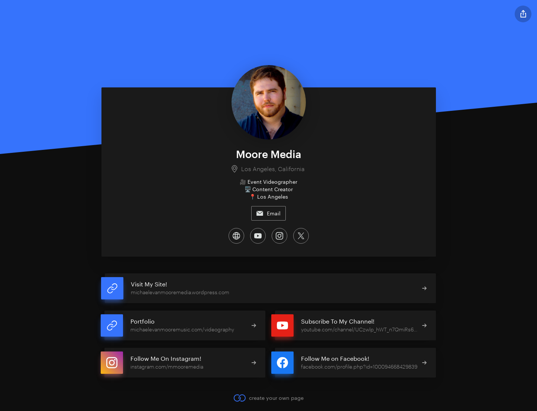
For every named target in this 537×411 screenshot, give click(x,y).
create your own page (268, 398)
